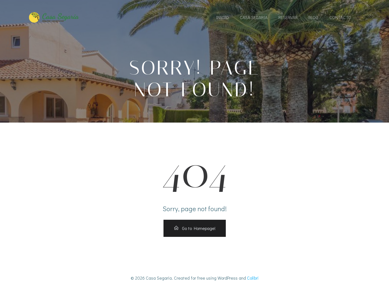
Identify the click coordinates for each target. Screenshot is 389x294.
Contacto (340, 17)
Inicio (222, 17)
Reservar (287, 17)
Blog (313, 17)
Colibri (253, 278)
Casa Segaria (253, 17)
